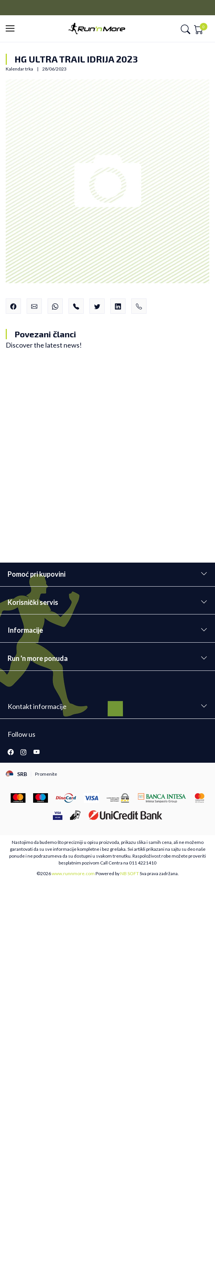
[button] (12, 28)
